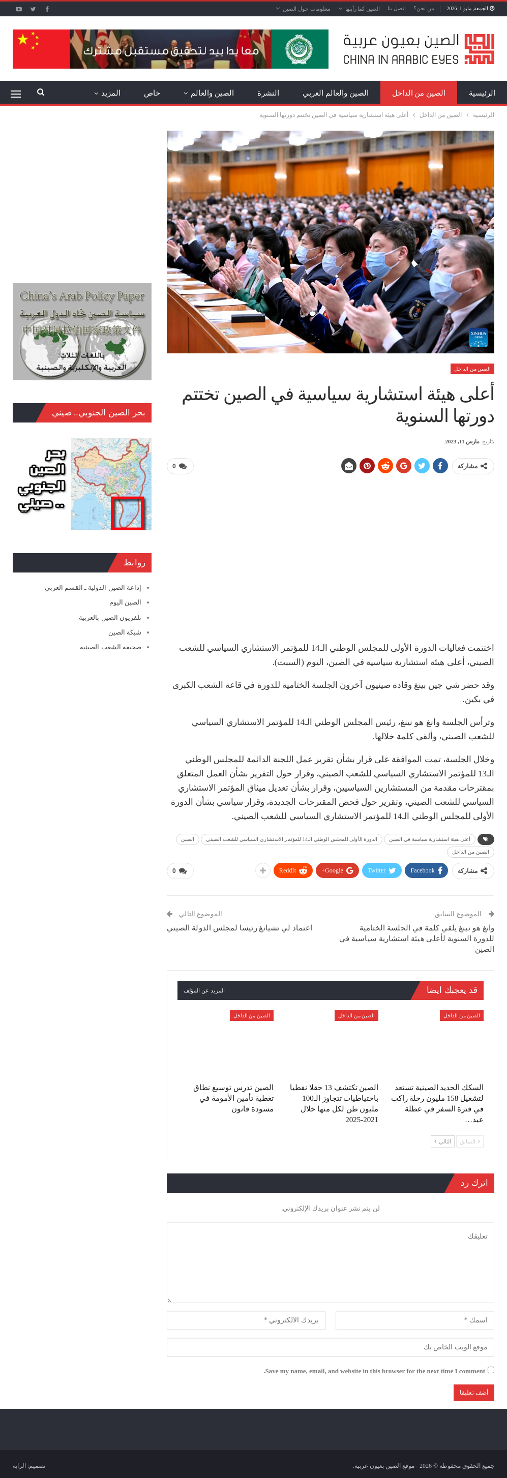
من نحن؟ (423, 8)
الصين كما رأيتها (362, 9)
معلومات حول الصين (307, 9)
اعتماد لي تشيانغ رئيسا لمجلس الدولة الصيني (240, 928)
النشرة (268, 93)
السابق (470, 1141)
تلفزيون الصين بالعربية (110, 617)
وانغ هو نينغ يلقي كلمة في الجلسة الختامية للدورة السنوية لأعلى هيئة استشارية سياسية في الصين (416, 938)
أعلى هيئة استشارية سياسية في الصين (429, 839)
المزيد (111, 93)
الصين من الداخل (419, 93)
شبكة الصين (124, 632)
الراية (19, 1465)
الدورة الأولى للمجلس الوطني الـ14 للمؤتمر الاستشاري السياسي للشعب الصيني (291, 839)
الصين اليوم (125, 602)
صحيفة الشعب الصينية (110, 647)
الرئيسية (482, 93)
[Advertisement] (330, 554)
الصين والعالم (212, 93)
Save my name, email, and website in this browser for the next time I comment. (374, 1371)
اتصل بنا (396, 8)
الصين (188, 839)
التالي (442, 1141)
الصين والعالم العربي (336, 93)
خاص (152, 93)
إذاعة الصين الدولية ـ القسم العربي (93, 587)
